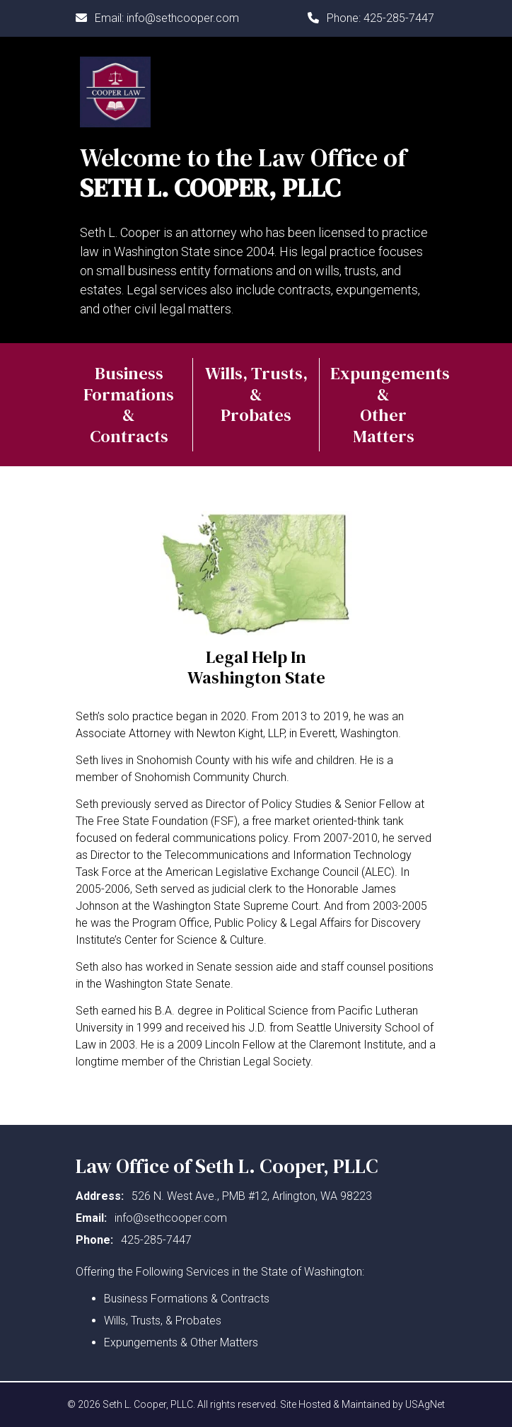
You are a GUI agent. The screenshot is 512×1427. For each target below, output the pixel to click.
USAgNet (425, 1404)
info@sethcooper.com (183, 18)
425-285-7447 (398, 18)
